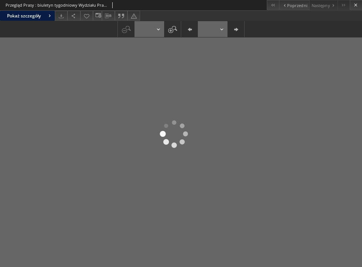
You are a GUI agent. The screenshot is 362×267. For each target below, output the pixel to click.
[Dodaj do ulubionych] (86, 16)
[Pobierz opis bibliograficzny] (108, 16)
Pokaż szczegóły (30, 16)
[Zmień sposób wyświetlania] (97, 16)
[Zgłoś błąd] (133, 16)
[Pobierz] (61, 16)
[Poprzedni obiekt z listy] (294, 5)
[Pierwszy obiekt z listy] (273, 5)
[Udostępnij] (73, 16)
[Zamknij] (356, 5)
